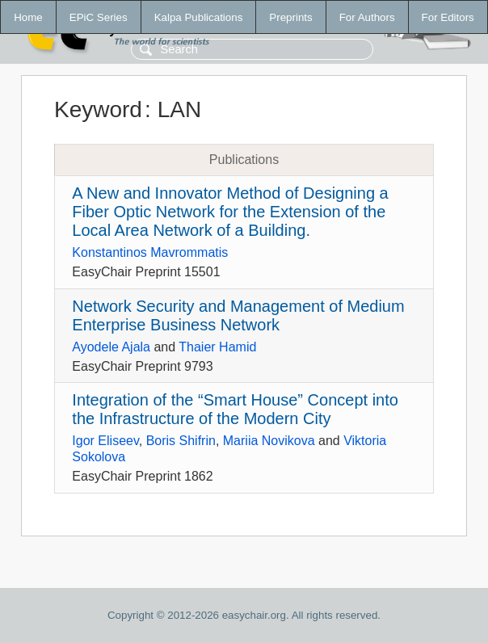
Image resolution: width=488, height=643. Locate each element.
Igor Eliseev (105, 441)
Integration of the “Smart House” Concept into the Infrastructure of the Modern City (235, 409)
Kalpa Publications (198, 17)
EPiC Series (98, 17)
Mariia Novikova (269, 441)
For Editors (448, 17)
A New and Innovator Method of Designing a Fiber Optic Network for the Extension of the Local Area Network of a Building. (230, 211)
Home (28, 17)
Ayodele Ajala (111, 347)
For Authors (367, 17)
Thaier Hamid (217, 347)
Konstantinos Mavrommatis (150, 252)
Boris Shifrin (181, 441)
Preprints (290, 17)
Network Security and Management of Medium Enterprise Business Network (238, 315)
